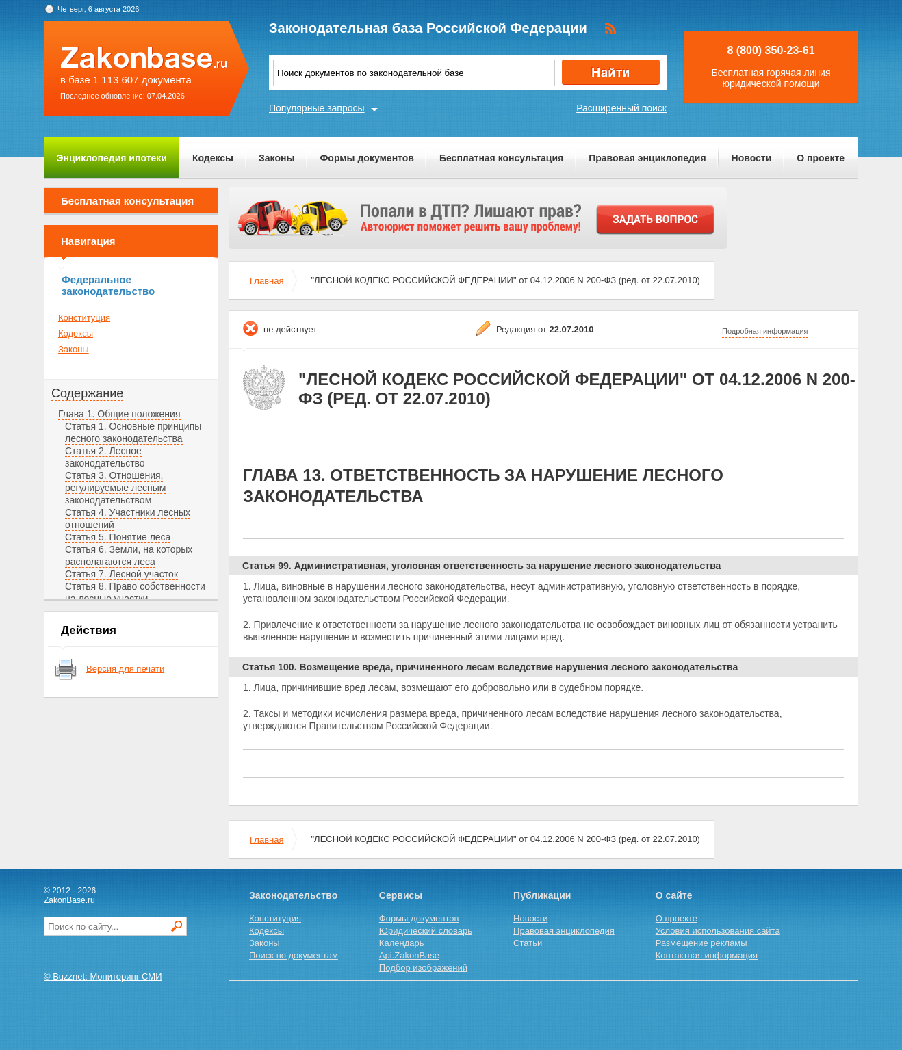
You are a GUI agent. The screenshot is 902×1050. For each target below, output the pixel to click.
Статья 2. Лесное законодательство (105, 457)
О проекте (821, 158)
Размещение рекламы (701, 943)
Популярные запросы (317, 108)
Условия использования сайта (718, 931)
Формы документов (367, 158)
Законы (276, 158)
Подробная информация (765, 331)
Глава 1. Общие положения (119, 413)
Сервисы (400, 895)
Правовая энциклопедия (647, 158)
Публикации (542, 895)
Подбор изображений (423, 967)
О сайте (674, 895)
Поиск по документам (293, 955)
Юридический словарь (425, 931)
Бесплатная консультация (501, 158)
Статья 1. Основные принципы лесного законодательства (133, 432)
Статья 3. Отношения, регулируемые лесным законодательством (115, 488)
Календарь (401, 943)
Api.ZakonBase (409, 955)
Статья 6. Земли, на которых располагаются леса (128, 555)
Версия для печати (125, 669)
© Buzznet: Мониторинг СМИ (103, 976)
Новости (752, 158)
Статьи (527, 943)
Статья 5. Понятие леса (117, 536)
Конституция (84, 318)
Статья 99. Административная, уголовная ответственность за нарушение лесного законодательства (481, 565)
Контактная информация (707, 955)
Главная (266, 281)
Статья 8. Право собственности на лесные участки (135, 592)
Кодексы (212, 158)
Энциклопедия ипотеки (112, 158)
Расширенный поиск (621, 108)
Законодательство (293, 895)
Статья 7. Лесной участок (121, 573)
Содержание (87, 393)
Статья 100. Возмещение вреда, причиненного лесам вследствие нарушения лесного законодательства (490, 666)
